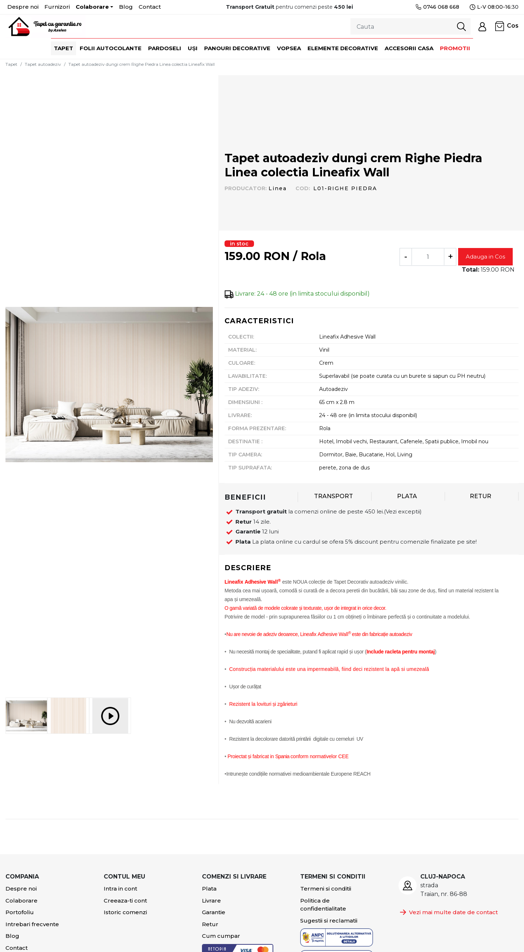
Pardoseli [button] (164, 48)
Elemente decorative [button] (342, 48)
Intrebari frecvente (32, 924)
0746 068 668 (437, 7)
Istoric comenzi (125, 912)
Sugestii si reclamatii (328, 920)
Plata (209, 888)
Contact (150, 6)
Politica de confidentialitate (323, 904)
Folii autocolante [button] (111, 48)
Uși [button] (193, 48)
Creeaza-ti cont (125, 900)
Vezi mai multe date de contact (448, 912)
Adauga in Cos (485, 256)
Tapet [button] (63, 48)
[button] (482, 26)
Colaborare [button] (92, 6)
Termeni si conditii (325, 888)
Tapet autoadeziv (43, 64)
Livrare (211, 900)
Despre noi (23, 6)
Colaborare (21, 900)
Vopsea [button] (289, 48)
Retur (210, 924)
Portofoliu (19, 912)
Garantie (213, 912)
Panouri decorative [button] (237, 48)
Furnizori (57, 6)
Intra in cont (120, 888)
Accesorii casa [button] (409, 48)
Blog (126, 6)
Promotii (455, 48)
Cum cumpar (221, 935)
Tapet (11, 64)
